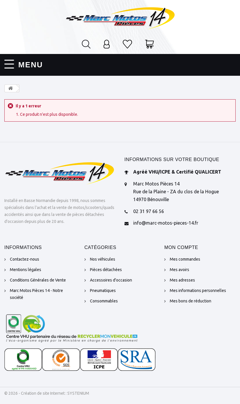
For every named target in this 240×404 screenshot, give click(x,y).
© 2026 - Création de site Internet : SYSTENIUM (46, 393)
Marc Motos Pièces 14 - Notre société (36, 294)
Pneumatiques (103, 290)
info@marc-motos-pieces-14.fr (165, 223)
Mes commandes (185, 259)
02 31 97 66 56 (148, 211)
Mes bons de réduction (190, 300)
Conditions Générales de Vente (38, 279)
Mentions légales (25, 269)
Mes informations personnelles (198, 290)
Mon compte (181, 247)
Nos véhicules (102, 259)
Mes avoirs (179, 269)
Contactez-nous (24, 259)
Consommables (104, 300)
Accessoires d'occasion (111, 279)
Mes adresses (182, 279)
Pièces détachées (106, 269)
